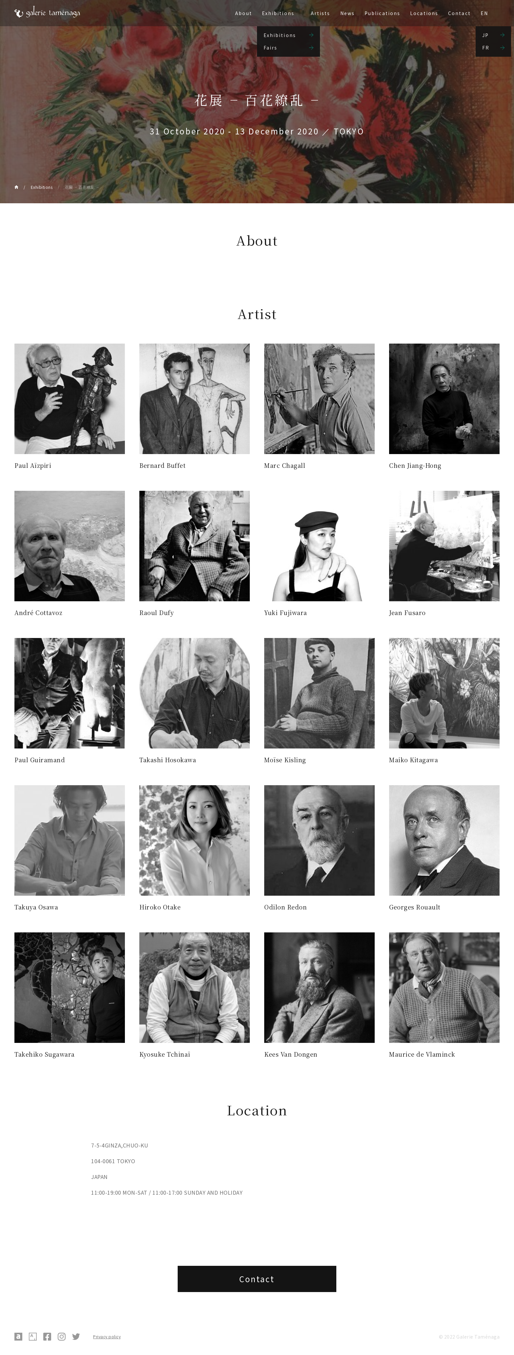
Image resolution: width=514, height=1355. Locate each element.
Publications (382, 13)
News (347, 13)
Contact (459, 13)
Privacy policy (107, 1336)
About (243, 13)
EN (484, 13)
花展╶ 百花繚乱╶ (82, 187)
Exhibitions (278, 13)
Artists (320, 13)
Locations (424, 13)
